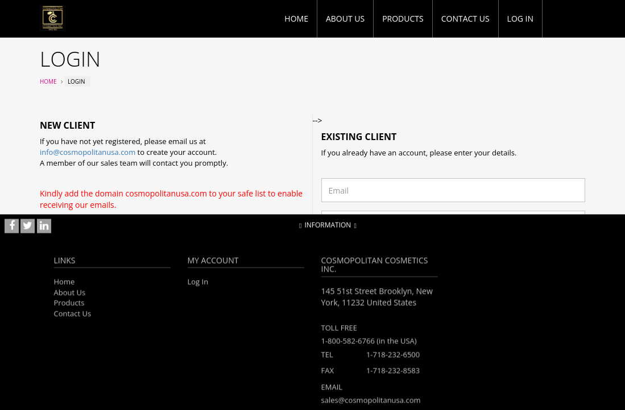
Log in (520, 18)
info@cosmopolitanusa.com (87, 152)
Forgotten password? (355, 248)
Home (296, 18)
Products (403, 18)
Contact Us (465, 18)
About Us (345, 18)
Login (568, 271)
